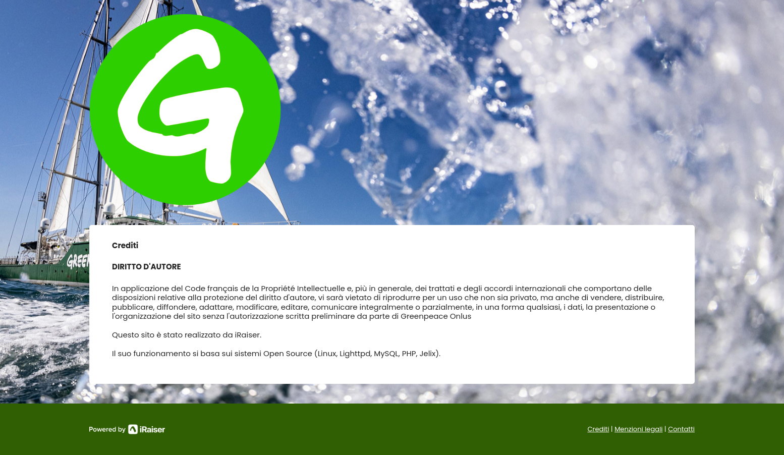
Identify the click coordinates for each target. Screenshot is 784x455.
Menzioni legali (638, 429)
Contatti (681, 429)
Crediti (598, 429)
